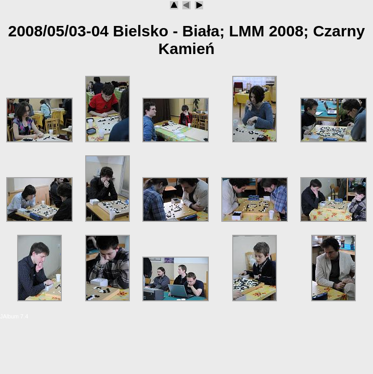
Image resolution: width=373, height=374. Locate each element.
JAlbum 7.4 (14, 316)
